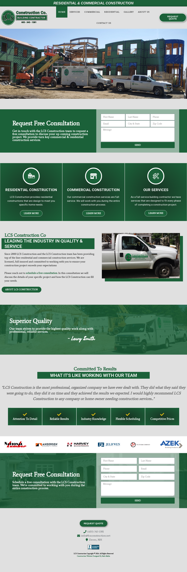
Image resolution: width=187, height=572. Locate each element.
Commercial (92, 12)
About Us (144, 12)
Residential (111, 12)
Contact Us (103, 23)
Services (75, 12)
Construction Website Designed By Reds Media (93, 556)
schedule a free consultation (41, 272)
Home (61, 12)
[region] (93, 64)
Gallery (129, 12)
